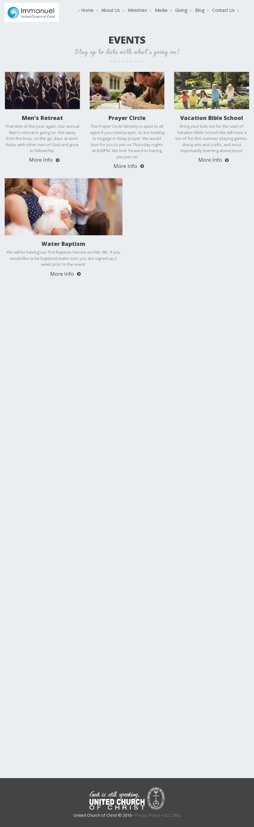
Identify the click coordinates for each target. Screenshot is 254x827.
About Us (110, 10)
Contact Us (223, 10)
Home (87, 10)
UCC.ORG (172, 815)
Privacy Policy (147, 815)
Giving (181, 10)
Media (161, 10)
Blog (199, 10)
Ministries (137, 10)
